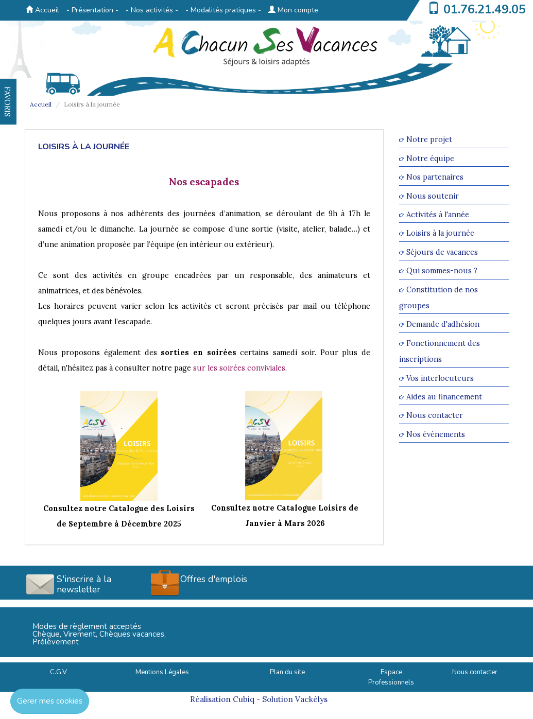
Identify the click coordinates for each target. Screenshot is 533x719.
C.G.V (58, 672)
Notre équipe (430, 158)
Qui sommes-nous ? (441, 271)
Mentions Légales (162, 672)
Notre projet (429, 140)
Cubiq (243, 699)
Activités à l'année (437, 214)
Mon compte (293, 10)
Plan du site (287, 672)
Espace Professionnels (391, 678)
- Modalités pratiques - (223, 10)
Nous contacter (434, 415)
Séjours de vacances (442, 252)
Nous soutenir (432, 196)
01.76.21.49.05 (484, 9)
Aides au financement (444, 396)
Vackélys (311, 699)
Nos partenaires (434, 177)
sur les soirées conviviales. (240, 368)
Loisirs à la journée (440, 233)
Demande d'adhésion (442, 324)
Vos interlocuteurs (440, 378)
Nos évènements (435, 434)
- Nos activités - (152, 10)
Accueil (42, 10)
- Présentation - (92, 10)
